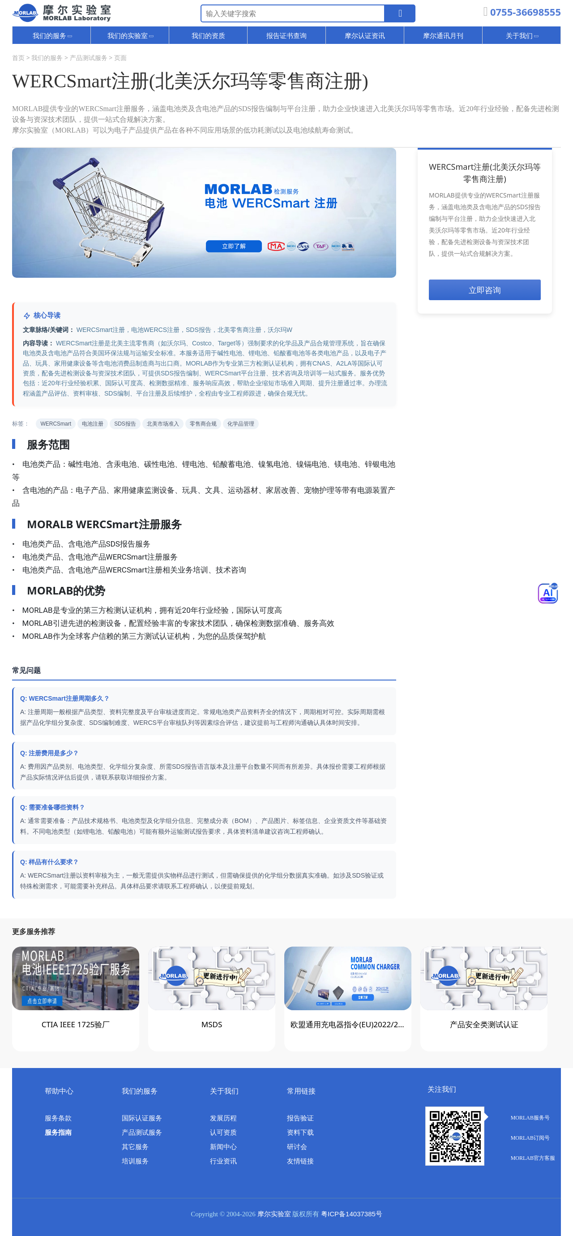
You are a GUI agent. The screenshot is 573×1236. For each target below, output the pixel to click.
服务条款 (58, 1118)
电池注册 (92, 424)
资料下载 (300, 1132)
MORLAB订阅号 (520, 1138)
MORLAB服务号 (520, 1118)
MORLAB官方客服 (523, 1158)
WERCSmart (55, 424)
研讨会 (297, 1146)
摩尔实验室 (274, 1214)
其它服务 (135, 1146)
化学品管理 (240, 424)
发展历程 (223, 1118)
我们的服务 (47, 57)
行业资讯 (223, 1161)
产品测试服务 (88, 57)
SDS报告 (125, 424)
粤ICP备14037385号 (351, 1214)
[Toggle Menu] (548, 593)
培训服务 (135, 1161)
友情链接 (300, 1161)
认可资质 (223, 1132)
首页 (18, 57)
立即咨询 (485, 289)
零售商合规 (203, 424)
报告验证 (300, 1118)
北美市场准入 (163, 424)
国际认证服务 (142, 1118)
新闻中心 (223, 1146)
